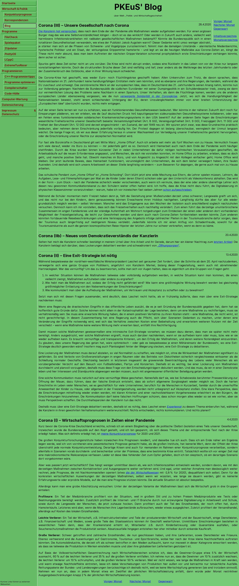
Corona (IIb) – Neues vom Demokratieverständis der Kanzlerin (98, 235)
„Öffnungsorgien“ (168, 245)
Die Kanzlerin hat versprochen (58, 31)
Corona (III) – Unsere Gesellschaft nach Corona (84, 25)
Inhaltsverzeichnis (225, 36)
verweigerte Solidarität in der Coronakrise (148, 96)
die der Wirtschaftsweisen (142, 472)
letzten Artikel (223, 242)
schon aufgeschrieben (177, 189)
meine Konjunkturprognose (118, 433)
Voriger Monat (223, 21)
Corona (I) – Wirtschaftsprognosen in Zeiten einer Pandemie (97, 420)
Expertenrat (174, 406)
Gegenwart (221, 28)
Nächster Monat (224, 25)
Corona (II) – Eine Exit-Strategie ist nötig (78, 255)
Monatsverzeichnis (226, 40)
